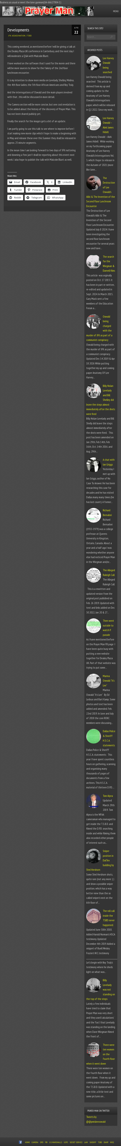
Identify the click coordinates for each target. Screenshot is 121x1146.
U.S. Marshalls (55, 1142)
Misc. (112, 1142)
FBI (46, 1142)
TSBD (29, 35)
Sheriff (93, 1142)
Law (86, 1142)
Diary (106, 1142)
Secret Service (76, 1142)
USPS (66, 1142)
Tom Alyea (108, 796)
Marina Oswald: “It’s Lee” (108, 680)
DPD (41, 1142)
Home (27, 1142)
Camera (35, 1142)
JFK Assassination (16, 35)
